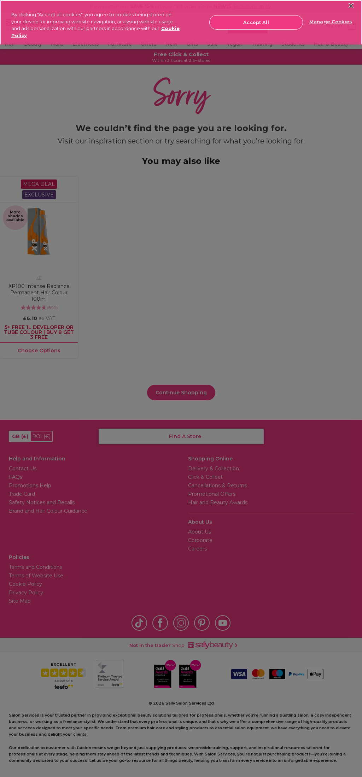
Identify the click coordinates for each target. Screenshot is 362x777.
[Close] (351, 5)
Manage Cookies (330, 21)
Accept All (256, 22)
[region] (181, 22)
